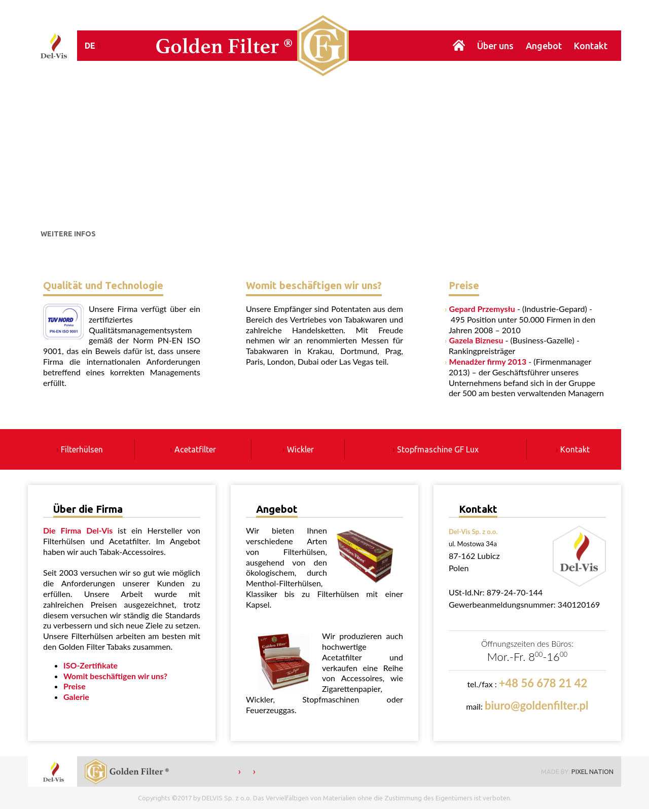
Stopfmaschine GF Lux (438, 449)
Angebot (544, 46)
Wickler (300, 449)
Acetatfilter (195, 449)
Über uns (495, 46)
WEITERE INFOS (68, 234)
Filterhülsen (82, 449)
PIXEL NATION (592, 771)
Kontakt (590, 46)
